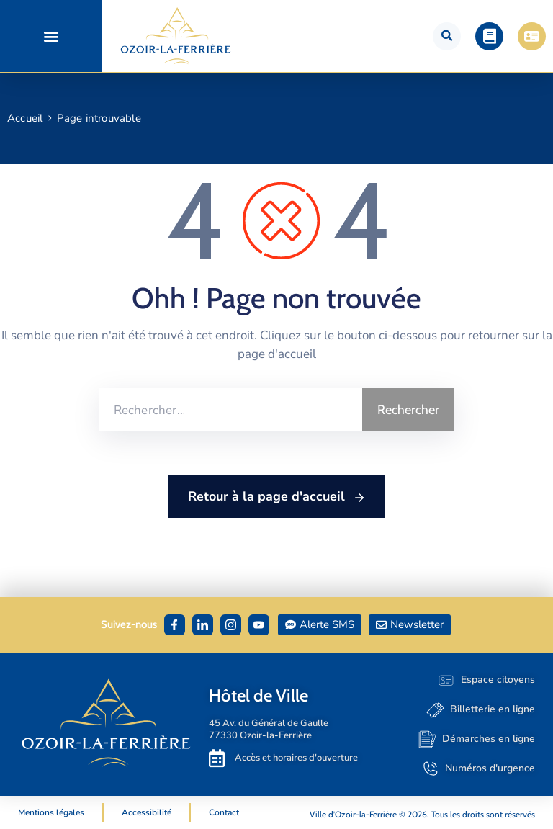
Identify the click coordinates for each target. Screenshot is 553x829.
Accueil (24, 118)
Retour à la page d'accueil (277, 497)
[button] (51, 36)
